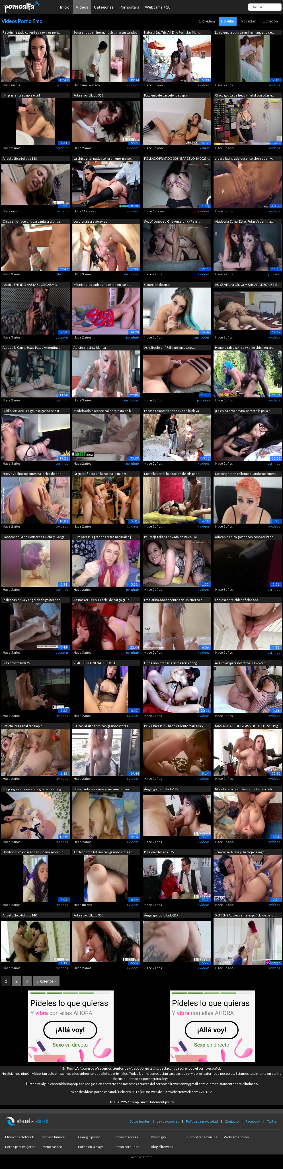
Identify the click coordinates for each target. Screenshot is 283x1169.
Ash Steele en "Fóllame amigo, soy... (169, 347)
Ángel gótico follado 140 (20, 915)
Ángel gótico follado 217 (161, 915)
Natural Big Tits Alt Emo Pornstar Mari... (172, 32)
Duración (270, 21)
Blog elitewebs (162, 1147)
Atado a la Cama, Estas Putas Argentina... (244, 221)
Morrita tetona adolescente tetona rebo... (245, 789)
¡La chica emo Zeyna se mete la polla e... (243, 411)
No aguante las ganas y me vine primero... (103, 789)
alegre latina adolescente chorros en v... (244, 158)
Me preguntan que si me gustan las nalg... (33, 789)
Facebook (252, 1121)
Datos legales (140, 1121)
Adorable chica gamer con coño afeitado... (245, 537)
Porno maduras (126, 1137)
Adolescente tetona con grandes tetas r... (103, 852)
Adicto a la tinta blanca (89, 347)
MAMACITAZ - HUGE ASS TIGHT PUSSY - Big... (247, 726)
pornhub (62, 148)
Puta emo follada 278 (17, 663)
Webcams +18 (158, 7)
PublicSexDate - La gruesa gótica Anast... (32, 411)
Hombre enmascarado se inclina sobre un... (34, 852)
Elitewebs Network (19, 1137)
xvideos (62, 85)
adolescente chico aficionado (236, 600)
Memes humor (53, 1137)
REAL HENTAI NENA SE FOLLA (94, 663)
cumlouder (60, 274)
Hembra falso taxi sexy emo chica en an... (244, 347)
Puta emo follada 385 (88, 915)
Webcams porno (236, 1137)
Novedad (248, 21)
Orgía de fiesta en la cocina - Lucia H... (100, 473)
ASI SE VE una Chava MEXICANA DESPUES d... (246, 284)
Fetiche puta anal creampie (22, 726)
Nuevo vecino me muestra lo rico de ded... (33, 473)
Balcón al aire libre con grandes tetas (100, 726)
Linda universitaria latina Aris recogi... (171, 663)
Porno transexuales (202, 1137)
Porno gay (158, 1137)
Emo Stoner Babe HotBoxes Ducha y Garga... (34, 537)
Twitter (272, 1121)
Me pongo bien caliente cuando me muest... (246, 473)
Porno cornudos (126, 1147)
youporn (274, 274)
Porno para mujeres (20, 1147)
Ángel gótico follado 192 (161, 789)
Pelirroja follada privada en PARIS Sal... (171, 537)
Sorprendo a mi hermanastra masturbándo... (105, 32)
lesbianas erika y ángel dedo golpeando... (32, 600)
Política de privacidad (202, 1121)
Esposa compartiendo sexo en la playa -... (173, 411)
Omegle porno (89, 1137)
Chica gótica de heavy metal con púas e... (244, 95)
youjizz (205, 148)
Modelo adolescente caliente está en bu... (103, 411)
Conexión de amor (157, 284)
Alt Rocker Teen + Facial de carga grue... (102, 600)
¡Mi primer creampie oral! (21, 95)
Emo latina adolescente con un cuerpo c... (174, 600)
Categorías (104, 7)
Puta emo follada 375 (159, 852)
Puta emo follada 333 (88, 95)
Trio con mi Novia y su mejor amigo (239, 852)
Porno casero (52, 1147)
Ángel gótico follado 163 (20, 158)
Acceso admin (141, 1157)
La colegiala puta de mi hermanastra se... (244, 32)
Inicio (64, 7)
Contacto (232, 1121)
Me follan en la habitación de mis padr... (172, 473)
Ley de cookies (168, 1121)
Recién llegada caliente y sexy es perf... (31, 32)
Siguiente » (46, 981)
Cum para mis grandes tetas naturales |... (103, 537)
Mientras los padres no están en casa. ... (102, 284)
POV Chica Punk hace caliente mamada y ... (175, 726)
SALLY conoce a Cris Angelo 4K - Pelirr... (172, 221)
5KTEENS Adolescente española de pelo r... (245, 915)
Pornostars (129, 7)
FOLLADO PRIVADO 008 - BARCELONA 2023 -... (177, 158)
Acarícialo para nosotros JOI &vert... (240, 663)
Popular (227, 21)
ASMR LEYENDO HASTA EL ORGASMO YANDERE (30, 285)
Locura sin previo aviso (90, 221)
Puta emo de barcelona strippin (166, 95)
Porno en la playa (90, 1147)
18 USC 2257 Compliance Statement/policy (141, 1102)
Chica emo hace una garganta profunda (31, 221)
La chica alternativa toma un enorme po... (102, 158)
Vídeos (82, 7)
